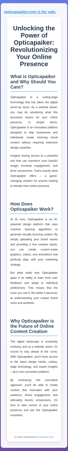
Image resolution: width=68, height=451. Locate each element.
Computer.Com (45, 437)
